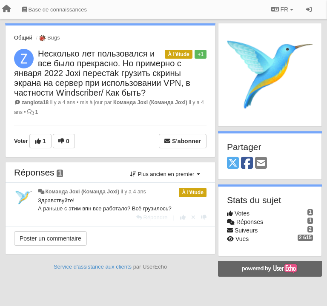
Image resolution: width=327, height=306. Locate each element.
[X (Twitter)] (233, 163)
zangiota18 (35, 102)
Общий (23, 37)
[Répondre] (152, 217)
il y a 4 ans (133, 192)
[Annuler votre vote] (193, 217)
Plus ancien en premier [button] (165, 174)
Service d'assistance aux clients (93, 267)
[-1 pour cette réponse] (204, 217)
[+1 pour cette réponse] (183, 217)
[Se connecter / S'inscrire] (308, 9)
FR (282, 9)
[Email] (261, 163)
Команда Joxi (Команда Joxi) (150, 102)
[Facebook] (247, 163)
